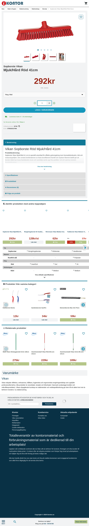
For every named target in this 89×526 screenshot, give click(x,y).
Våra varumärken (18, 418)
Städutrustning (24, 9)
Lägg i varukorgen (44, 110)
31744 (17, 126)
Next (83, 304)
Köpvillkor (15, 420)
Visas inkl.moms (81, 522)
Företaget (15, 416)
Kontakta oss (42, 416)
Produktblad (10, 181)
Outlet (62, 418)
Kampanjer (64, 416)
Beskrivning (10, 142)
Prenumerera (49, 404)
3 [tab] (44, 50)
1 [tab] (38, 50)
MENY (3, 522)
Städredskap (35, 9)
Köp (12, 242)
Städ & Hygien (11, 9)
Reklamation (16, 423)
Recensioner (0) (12, 187)
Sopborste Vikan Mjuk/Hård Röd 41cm (62, 9)
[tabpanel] (44, 31)
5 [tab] (51, 50)
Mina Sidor (41, 418)
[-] (35, 103)
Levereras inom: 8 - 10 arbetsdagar (20, 116)
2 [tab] (41, 50)
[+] (54, 103)
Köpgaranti (15, 425)
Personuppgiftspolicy (19, 430)
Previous (6, 304)
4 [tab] (48, 50)
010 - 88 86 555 (49, 523)
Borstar (44, 9)
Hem (3, 9)
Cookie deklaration (18, 427)
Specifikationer (11, 175)
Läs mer (34, 242)
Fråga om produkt (12, 193)
